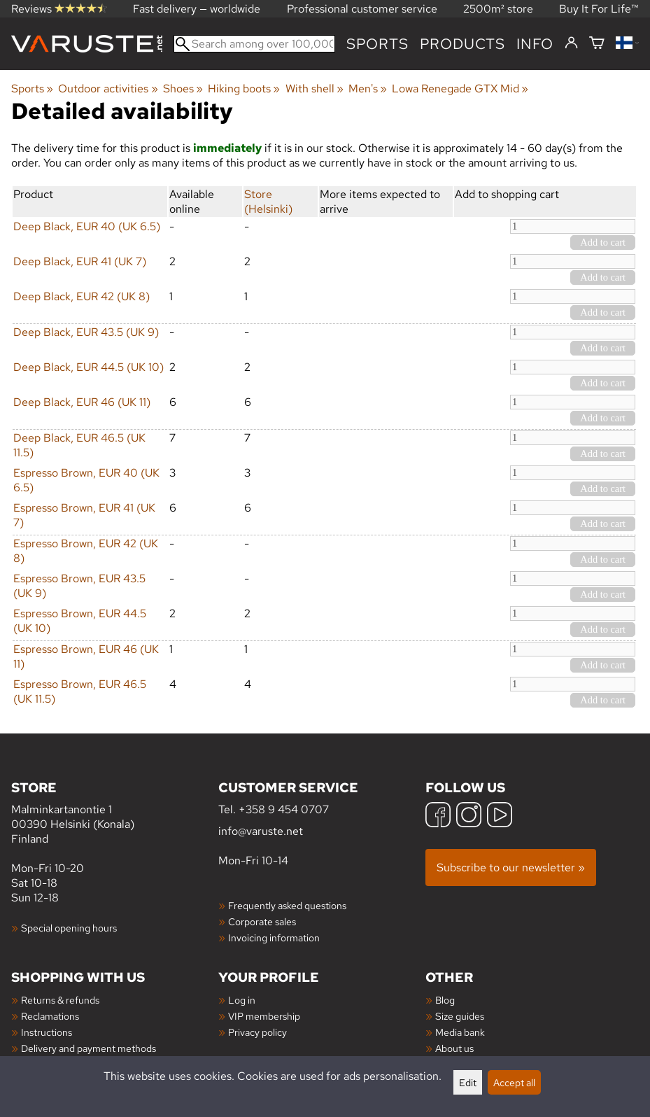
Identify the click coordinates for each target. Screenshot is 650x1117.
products (462, 43)
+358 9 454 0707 (284, 809)
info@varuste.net (260, 831)
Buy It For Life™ (599, 8)
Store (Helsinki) (268, 201)
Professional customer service (362, 8)
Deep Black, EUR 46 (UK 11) (81, 402)
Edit (467, 1082)
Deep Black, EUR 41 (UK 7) (79, 261)
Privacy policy (257, 1032)
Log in (241, 999)
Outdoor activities (107, 88)
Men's (367, 88)
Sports (377, 43)
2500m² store (498, 8)
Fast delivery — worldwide (196, 8)
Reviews (59, 8)
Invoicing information (274, 937)
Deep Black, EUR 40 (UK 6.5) (86, 226)
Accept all (514, 1082)
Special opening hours (69, 927)
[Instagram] (468, 816)
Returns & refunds (60, 999)
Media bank (460, 1032)
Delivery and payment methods (88, 1048)
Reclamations (50, 1016)
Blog (445, 999)
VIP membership (264, 1016)
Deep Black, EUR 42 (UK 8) (81, 296)
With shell (314, 88)
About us (454, 1048)
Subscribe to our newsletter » (511, 867)
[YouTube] (499, 816)
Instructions (46, 1032)
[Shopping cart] (597, 43)
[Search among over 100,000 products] (254, 43)
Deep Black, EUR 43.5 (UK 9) (86, 332)
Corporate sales (262, 921)
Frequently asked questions (287, 905)
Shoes (183, 88)
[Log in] (571, 43)
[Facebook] (438, 816)
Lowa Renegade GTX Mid (460, 88)
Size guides (459, 1016)
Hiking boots (244, 88)
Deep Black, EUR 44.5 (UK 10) (88, 367)
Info (534, 43)
